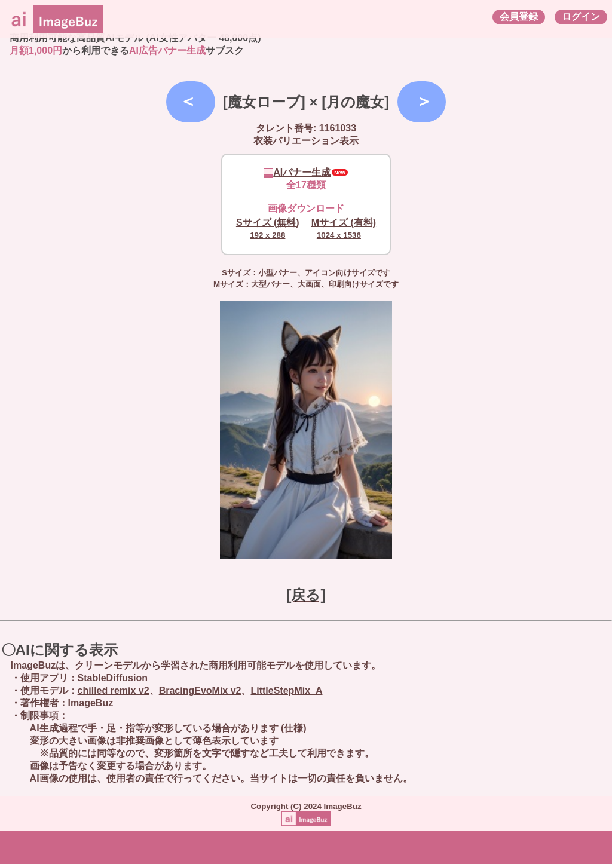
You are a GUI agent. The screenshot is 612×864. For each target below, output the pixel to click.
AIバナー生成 (297, 172)
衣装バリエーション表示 (306, 141)
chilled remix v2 (113, 690)
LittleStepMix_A (286, 690)
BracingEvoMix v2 (200, 690)
